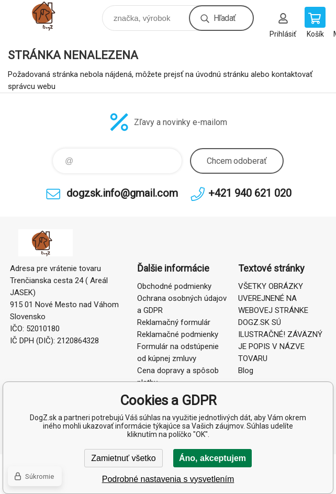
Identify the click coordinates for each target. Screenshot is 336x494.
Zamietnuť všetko (123, 458)
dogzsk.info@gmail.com (122, 193)
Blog (245, 370)
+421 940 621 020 (250, 193)
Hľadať (225, 18)
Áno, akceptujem (212, 458)
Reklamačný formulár (173, 322)
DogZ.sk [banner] (54, 15)
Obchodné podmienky (174, 286)
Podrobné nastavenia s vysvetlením (168, 479)
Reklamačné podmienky (177, 334)
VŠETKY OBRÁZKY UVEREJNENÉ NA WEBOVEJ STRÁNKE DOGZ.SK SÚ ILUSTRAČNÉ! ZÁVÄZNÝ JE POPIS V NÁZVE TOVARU (280, 322)
